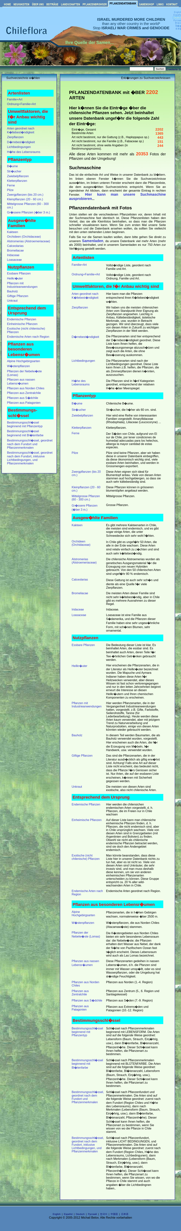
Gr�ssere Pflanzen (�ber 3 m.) (28, 212)
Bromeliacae (15, 250)
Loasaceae (14, 259)
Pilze (10, 190)
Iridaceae (13, 255)
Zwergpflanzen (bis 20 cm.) (25, 194)
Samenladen (92, 241)
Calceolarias (15, 245)
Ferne (11, 185)
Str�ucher (14, 171)
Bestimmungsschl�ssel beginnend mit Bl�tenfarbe (87, 1064)
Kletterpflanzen (17, 180)
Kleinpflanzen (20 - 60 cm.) (25, 199)
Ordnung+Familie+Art (21, 104)
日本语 (124, 1214)
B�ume (12, 166)
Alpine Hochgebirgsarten (23, 361)
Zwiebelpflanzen (18, 176)
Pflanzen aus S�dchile (22, 397)
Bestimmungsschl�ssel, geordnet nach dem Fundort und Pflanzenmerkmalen (29, 444)
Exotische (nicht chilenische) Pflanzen (86, 857)
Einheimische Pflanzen (22, 324)
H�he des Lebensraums (23, 152)
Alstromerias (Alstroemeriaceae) (28, 241)
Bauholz (12, 291)
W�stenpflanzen (18, 366)
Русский (92, 1214)
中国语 (114, 1214)
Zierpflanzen (15, 137)
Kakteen (12, 232)
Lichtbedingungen (19, 147)
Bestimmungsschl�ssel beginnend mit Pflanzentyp (87, 1032)
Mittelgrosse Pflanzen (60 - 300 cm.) (86, 498)
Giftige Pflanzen (17, 296)
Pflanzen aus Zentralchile (24, 392)
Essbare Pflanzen (19, 273)
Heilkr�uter (15, 278)
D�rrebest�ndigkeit (21, 142)
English (57, 1214)
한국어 (103, 1214)
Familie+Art (14, 99)
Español (68, 1214)
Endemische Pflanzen (21, 319)
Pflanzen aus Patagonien (23, 402)
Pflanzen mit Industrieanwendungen (22, 284)
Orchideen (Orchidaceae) (24, 236)
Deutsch (80, 1214)
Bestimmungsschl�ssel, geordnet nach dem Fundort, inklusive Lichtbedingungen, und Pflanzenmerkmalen (88, 1144)
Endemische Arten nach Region (28, 336)
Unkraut (12, 300)
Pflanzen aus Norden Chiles (25, 388)
